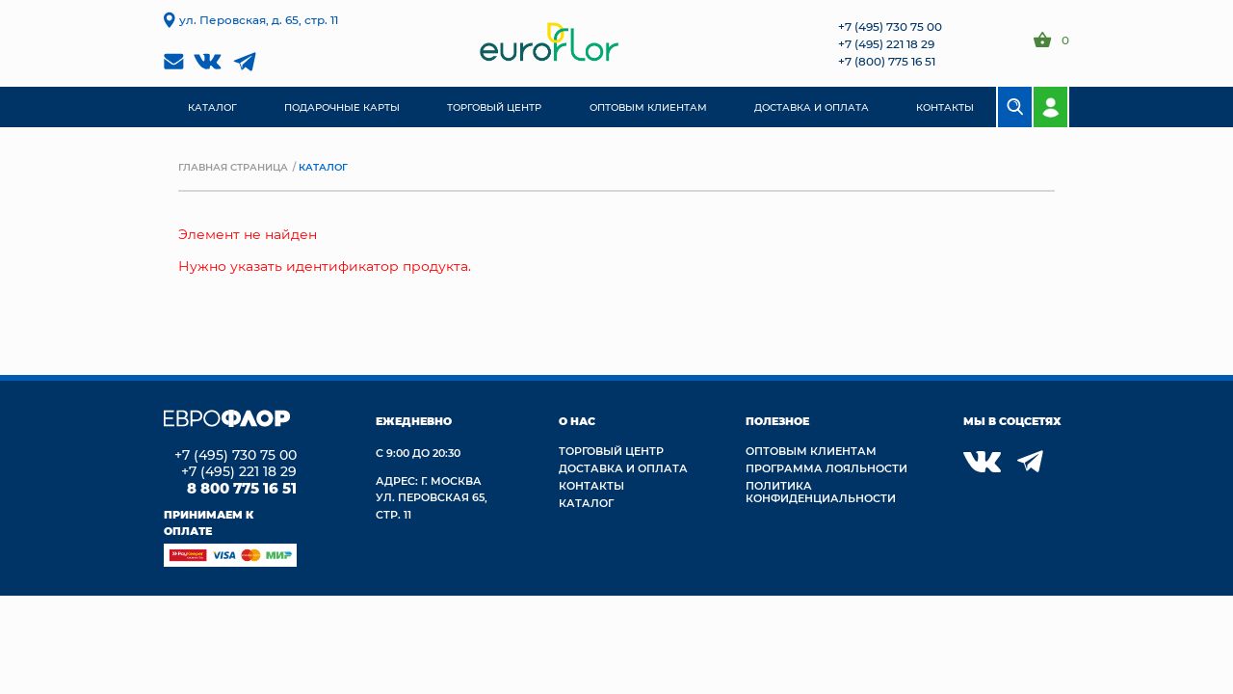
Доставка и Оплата (623, 468)
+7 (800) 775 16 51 (886, 60)
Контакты (591, 485)
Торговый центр (611, 450)
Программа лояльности (826, 468)
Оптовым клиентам (811, 450)
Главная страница (233, 167)
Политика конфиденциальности (821, 491)
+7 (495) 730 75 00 (890, 26)
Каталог (586, 502)
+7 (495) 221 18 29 (886, 43)
